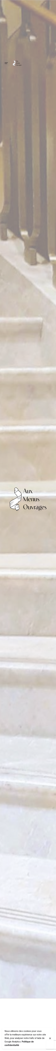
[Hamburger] (6, 63)
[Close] (50, 1038)
